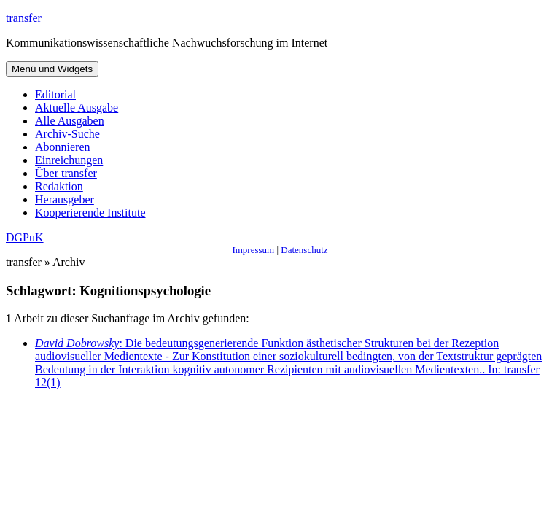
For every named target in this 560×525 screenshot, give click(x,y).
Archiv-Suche (67, 134)
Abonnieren (62, 147)
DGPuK (25, 237)
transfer (24, 18)
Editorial (55, 94)
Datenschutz (304, 249)
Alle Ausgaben (69, 120)
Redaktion (59, 186)
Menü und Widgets (52, 68)
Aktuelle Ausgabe (76, 107)
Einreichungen (69, 160)
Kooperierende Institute (90, 212)
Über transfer (66, 173)
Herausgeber (64, 199)
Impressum (253, 249)
